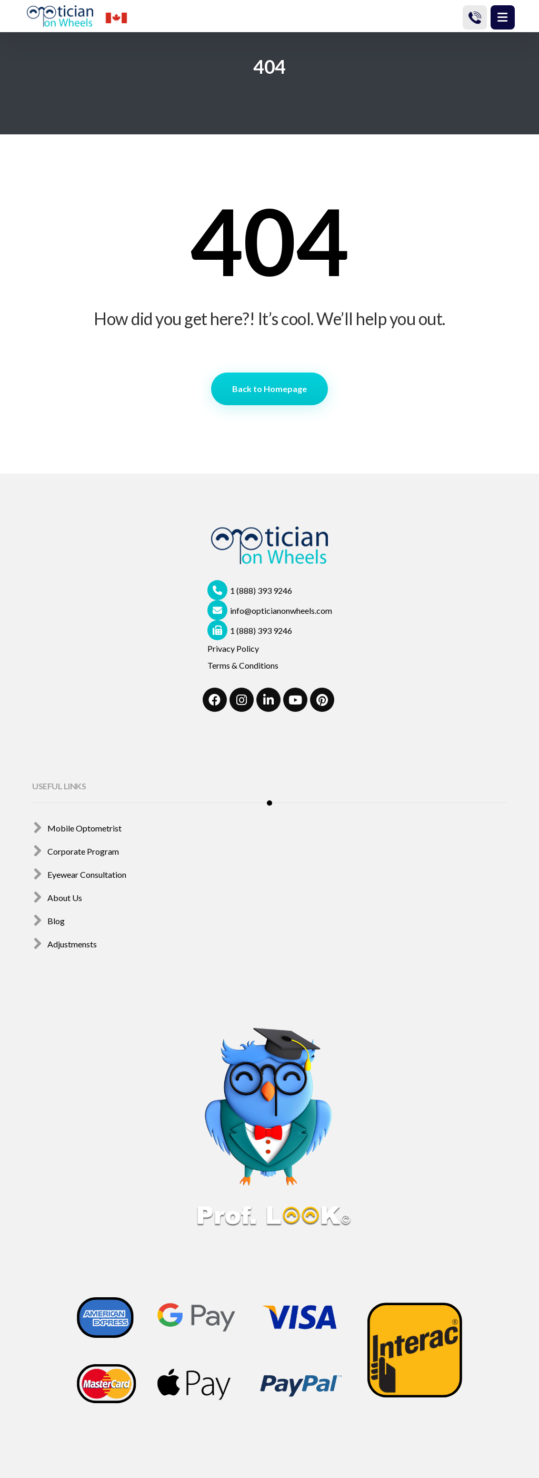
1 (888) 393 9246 (249, 590)
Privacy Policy (233, 648)
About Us (57, 898)
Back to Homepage (269, 389)
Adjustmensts (64, 944)
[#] (215, 700)
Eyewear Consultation (79, 874)
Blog (48, 921)
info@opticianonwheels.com (269, 610)
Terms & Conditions (242, 665)
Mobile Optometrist (77, 828)
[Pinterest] (322, 700)
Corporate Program (75, 851)
